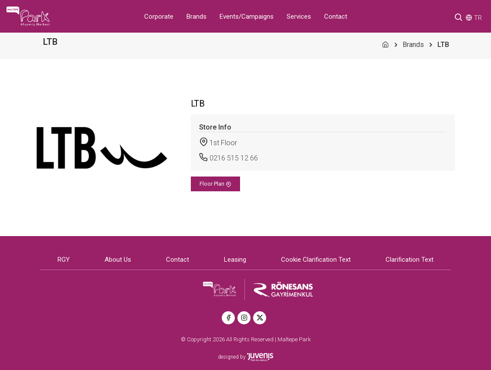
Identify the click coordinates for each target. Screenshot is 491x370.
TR (478, 18)
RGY (64, 260)
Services (299, 16)
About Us (118, 260)
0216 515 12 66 (234, 158)
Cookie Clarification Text (316, 260)
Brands (196, 16)
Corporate (158, 16)
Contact (335, 16)
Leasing (235, 260)
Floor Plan (215, 184)
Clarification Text (409, 260)
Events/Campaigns (247, 16)
